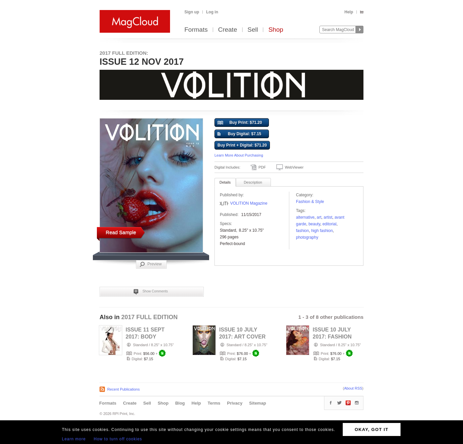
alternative (305, 217)
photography (307, 237)
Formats (196, 30)
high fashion (322, 230)
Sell (253, 30)
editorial (329, 224)
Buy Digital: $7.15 (239, 134)
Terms (213, 403)
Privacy (235, 403)
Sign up (191, 12)
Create (227, 30)
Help (348, 12)
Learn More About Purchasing (238, 155)
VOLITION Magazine (248, 203)
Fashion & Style (310, 201)
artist (328, 217)
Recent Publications (123, 389)
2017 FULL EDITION (149, 317)
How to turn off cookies (118, 439)
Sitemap (257, 403)
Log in (212, 12)
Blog (180, 403)
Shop (275, 30)
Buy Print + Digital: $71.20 (242, 145)
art (319, 217)
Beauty (314, 224)
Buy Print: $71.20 (239, 123)
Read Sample (121, 232)
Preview (151, 264)
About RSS (353, 388)
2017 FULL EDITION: (124, 53)
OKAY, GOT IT (372, 429)
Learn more (74, 439)
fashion (302, 230)
